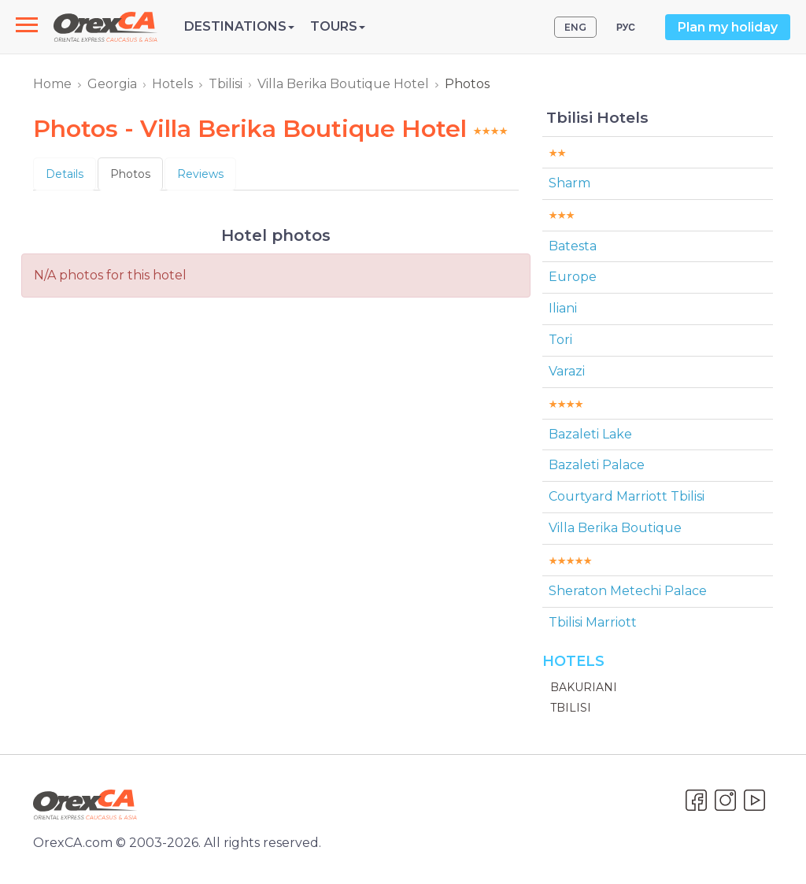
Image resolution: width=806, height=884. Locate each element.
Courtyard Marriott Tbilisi (626, 496)
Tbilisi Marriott (593, 622)
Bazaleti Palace (597, 464)
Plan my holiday (728, 27)
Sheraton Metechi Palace (628, 590)
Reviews (200, 174)
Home (52, 83)
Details (64, 174)
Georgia (112, 83)
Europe (573, 276)
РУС (625, 27)
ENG (575, 27)
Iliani (563, 308)
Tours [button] (337, 26)
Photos (130, 174)
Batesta (573, 246)
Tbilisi (225, 83)
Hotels (172, 83)
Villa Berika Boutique (615, 527)
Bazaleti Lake (590, 434)
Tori (560, 339)
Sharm (569, 183)
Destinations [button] (239, 26)
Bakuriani (583, 687)
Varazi (567, 371)
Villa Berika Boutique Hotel (343, 83)
